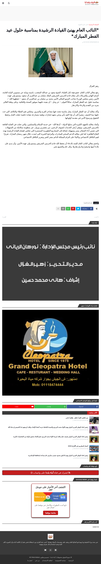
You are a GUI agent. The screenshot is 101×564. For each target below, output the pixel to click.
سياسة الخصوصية (60, 560)
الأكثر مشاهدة (93, 413)
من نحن (37, 560)
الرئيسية (71, 560)
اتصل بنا (29, 560)
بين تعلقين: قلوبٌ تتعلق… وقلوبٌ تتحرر (77, 418)
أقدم (4, 217)
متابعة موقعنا (50, 512)
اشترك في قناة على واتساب (50, 472)
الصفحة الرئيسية (94, 24)
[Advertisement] (50, 13)
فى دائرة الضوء (82, 24)
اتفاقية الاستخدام (47, 560)
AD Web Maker (34, 557)
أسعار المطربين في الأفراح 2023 (78, 446)
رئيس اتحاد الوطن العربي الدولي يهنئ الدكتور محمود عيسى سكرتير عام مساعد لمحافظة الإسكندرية (58, 456)
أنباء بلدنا (53, 557)
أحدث (96, 217)
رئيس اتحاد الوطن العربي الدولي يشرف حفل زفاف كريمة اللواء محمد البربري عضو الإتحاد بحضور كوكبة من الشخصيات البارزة (50, 437)
